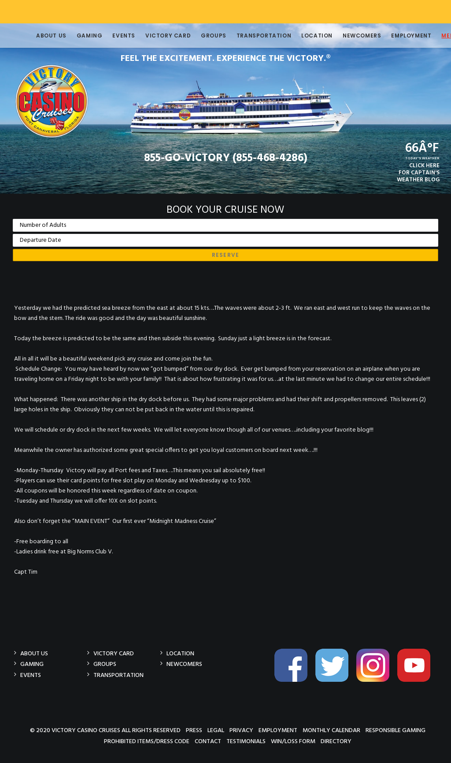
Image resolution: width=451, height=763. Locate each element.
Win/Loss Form (293, 741)
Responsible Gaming (395, 730)
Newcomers (348, 35)
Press (194, 730)
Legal (215, 730)
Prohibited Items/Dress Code (146, 741)
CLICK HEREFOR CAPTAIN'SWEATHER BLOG (418, 172)
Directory (336, 741)
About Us (37, 35)
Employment (397, 35)
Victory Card (154, 35)
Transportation (249, 35)
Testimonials (246, 741)
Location (302, 35)
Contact (208, 741)
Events (109, 35)
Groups (199, 35)
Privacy (241, 730)
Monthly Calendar (331, 730)
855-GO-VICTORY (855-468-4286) (225, 158)
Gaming (76, 35)
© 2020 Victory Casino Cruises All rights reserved (105, 730)
